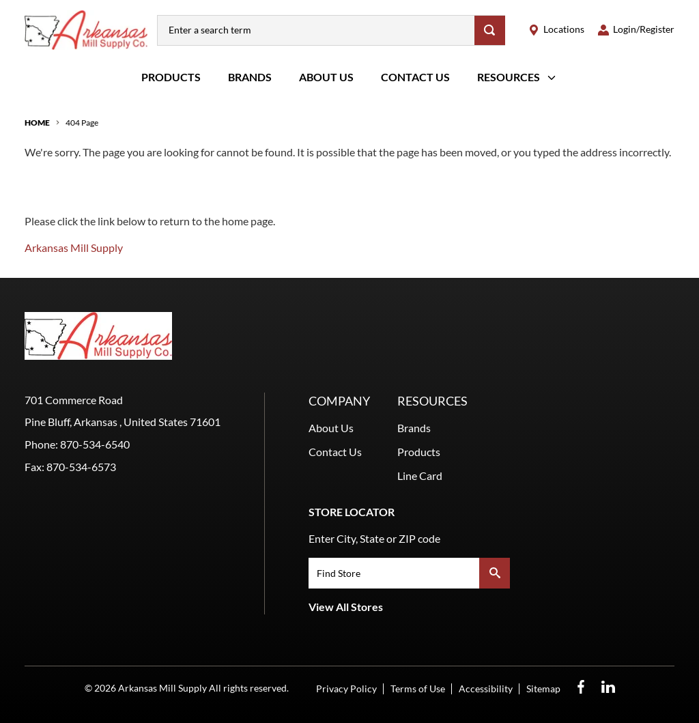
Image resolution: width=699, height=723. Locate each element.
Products (171, 76)
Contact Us (415, 76)
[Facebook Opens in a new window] (581, 687)
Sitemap (543, 688)
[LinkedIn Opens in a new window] (608, 687)
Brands (250, 76)
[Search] (489, 30)
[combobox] (316, 30)
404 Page (82, 122)
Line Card (419, 475)
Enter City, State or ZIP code (374, 538)
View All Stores (346, 606)
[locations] (556, 29)
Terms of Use (417, 688)
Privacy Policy (346, 688)
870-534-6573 (81, 466)
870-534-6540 (95, 444)
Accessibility (486, 688)
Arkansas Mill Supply (74, 247)
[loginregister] (636, 29)
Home (37, 122)
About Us (326, 76)
